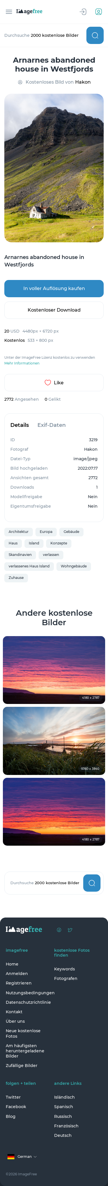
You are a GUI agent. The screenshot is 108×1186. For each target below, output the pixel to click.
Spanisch (63, 1106)
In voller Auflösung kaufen (54, 288)
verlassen (51, 554)
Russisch (63, 1116)
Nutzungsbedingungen (28, 992)
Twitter (13, 1097)
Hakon (83, 82)
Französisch (66, 1126)
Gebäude (71, 531)
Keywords (64, 969)
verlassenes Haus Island (29, 566)
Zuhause (16, 577)
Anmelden (17, 973)
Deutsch (63, 1135)
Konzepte (58, 543)
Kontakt (14, 1011)
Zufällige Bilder (21, 1065)
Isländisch (64, 1097)
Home (12, 964)
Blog (11, 1116)
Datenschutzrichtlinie (28, 1002)
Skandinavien (20, 554)
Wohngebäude (74, 566)
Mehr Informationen (21, 363)
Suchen (95, 35)
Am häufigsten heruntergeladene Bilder (25, 1051)
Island (34, 543)
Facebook (16, 1106)
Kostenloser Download (54, 310)
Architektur (19, 531)
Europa (46, 531)
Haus (13, 543)
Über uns (15, 1021)
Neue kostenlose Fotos (23, 1033)
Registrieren (19, 983)
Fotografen (65, 978)
